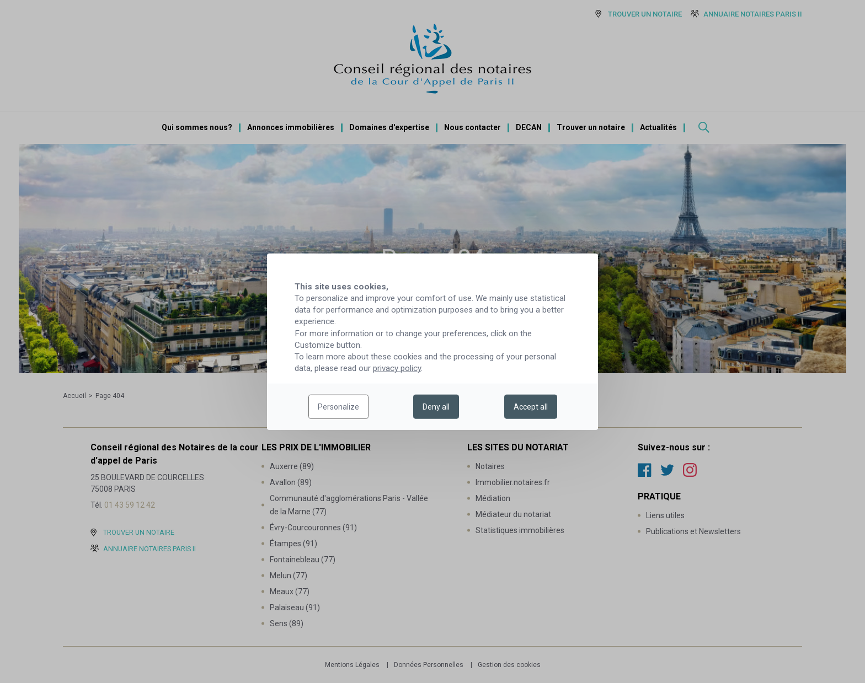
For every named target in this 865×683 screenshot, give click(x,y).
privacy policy (397, 368)
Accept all (531, 406)
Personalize (338, 406)
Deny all (436, 406)
